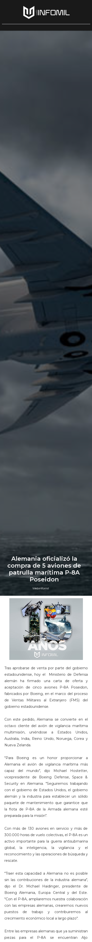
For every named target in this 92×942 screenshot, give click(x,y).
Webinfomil (40, 588)
